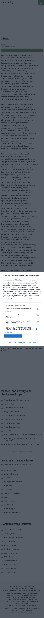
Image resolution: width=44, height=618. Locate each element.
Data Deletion (12, 342)
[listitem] (22, 305)
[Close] (40, 276)
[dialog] (22, 309)
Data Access (21, 342)
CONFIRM (12, 336)
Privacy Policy (32, 342)
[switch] (37, 309)
